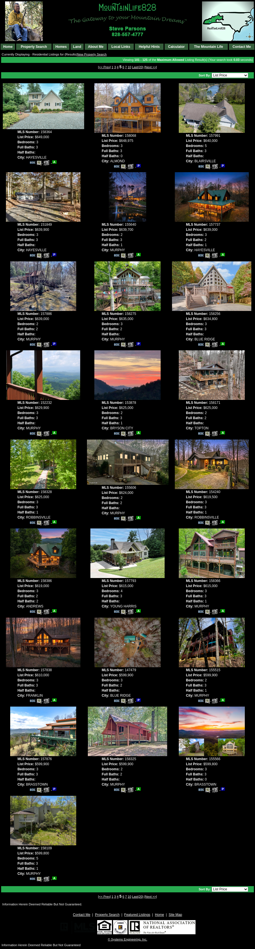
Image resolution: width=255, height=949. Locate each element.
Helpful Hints (149, 47)
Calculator (176, 47)
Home (7, 47)
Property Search (34, 47)
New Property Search (92, 54)
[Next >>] (150, 67)
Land (77, 47)
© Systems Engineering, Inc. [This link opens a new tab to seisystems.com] (127, 939)
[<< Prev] (104, 67)
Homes (61, 47)
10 (129, 67)
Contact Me (242, 47)
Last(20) (137, 67)
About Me (95, 47)
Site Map (175, 915)
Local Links (120, 47)
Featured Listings (137, 915)
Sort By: (205, 75)
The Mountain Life (208, 47)
